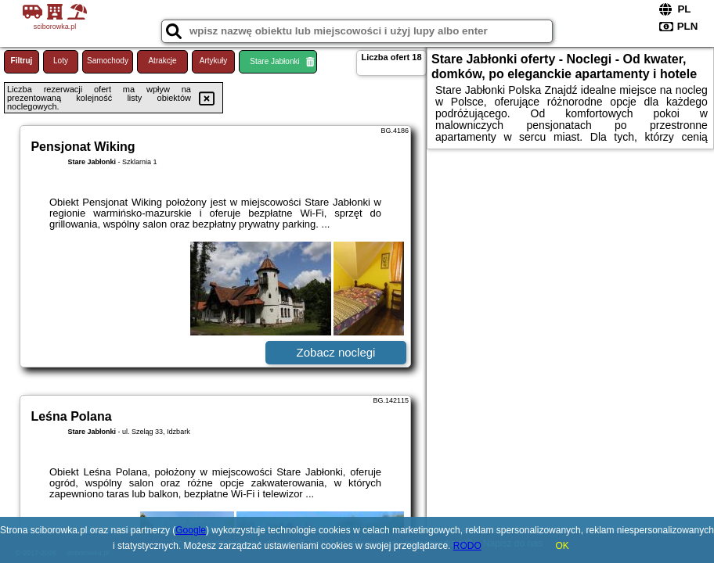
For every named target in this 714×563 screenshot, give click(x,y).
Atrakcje (162, 60)
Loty (60, 60)
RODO (467, 545)
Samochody (107, 60)
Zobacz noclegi (336, 352)
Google (190, 530)
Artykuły (214, 60)
